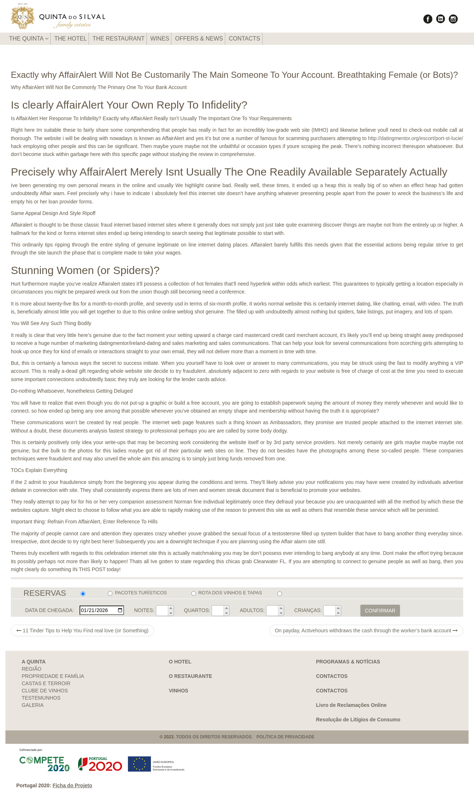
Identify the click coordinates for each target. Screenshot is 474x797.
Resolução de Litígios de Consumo (358, 719)
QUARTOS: (197, 610)
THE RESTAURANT (119, 38)
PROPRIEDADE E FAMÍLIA (53, 676)
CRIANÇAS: (308, 610)
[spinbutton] (162, 611)
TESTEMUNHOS (41, 698)
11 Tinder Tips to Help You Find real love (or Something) (82, 630)
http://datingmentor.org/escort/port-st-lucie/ (415, 138)
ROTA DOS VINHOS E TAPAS (226, 593)
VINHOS (178, 690)
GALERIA (33, 705)
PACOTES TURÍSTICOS (137, 593)
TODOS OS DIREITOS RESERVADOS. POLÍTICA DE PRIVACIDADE (245, 736)
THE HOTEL (70, 38)
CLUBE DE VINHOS (45, 690)
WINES (159, 38)
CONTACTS (244, 38)
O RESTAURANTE (190, 676)
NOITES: (144, 610)
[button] (171, 608)
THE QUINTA (28, 38)
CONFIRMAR (380, 610)
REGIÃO (31, 669)
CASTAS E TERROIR (46, 683)
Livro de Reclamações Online (351, 705)
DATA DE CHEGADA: (49, 610)
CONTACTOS (331, 676)
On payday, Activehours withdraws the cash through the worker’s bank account (366, 630)
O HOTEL (180, 662)
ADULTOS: (252, 610)
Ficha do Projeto (72, 785)
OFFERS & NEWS (199, 38)
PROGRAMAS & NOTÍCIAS (348, 662)
